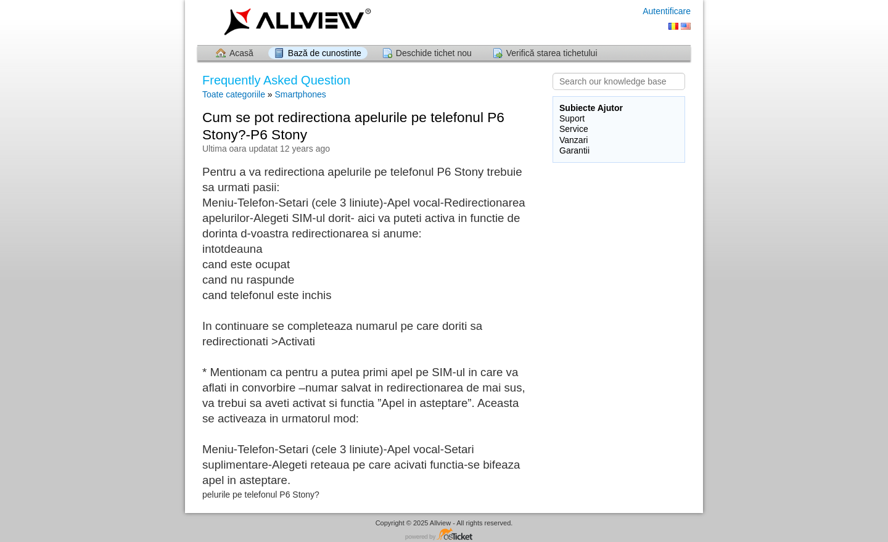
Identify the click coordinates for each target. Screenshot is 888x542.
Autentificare (667, 11)
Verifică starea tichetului (552, 53)
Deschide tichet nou (434, 53)
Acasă (241, 53)
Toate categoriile (233, 94)
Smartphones (300, 94)
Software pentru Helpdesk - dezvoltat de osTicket (444, 535)
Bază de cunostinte (324, 53)
